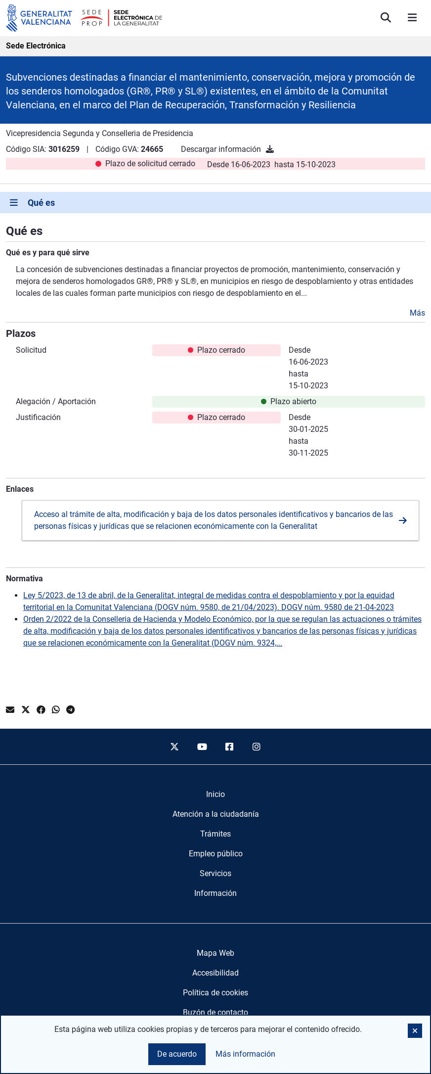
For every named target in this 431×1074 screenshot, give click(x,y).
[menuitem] (215, 794)
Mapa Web (215, 953)
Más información (245, 1054)
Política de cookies (215, 992)
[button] (415, 1031)
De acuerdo (177, 1054)
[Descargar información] (270, 149)
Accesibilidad (215, 973)
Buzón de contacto (215, 1012)
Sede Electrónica (36, 45)
